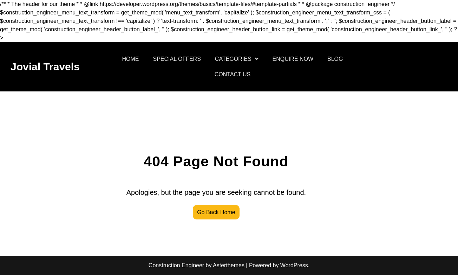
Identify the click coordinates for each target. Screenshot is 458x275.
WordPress (294, 265)
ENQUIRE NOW (293, 59)
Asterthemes (228, 265)
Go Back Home (216, 212)
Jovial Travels (45, 66)
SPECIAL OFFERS (177, 59)
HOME (130, 59)
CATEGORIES (233, 59)
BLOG (335, 59)
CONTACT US (233, 74)
